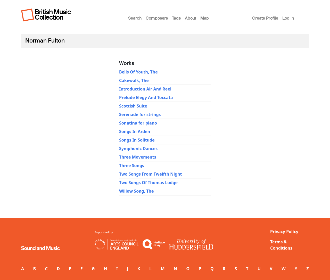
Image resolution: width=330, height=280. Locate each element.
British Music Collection (53, 14)
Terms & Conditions (281, 245)
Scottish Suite (133, 106)
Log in (288, 18)
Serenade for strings (140, 114)
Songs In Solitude (137, 140)
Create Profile (265, 18)
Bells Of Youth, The (138, 72)
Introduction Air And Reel (145, 89)
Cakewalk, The (134, 80)
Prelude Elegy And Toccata (146, 97)
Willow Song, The (136, 191)
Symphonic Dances (138, 148)
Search (135, 18)
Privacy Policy (284, 231)
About (190, 18)
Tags (176, 18)
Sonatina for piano (138, 123)
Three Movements (137, 157)
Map (204, 18)
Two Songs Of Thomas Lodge (148, 182)
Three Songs (131, 165)
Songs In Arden (134, 131)
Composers (157, 18)
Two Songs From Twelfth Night (150, 174)
